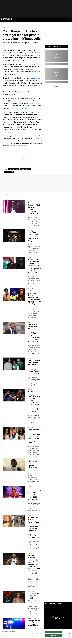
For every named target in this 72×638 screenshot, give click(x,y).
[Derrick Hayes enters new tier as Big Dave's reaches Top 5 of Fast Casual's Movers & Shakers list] (14, 263)
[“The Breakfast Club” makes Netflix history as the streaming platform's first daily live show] (14, 364)
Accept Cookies (53, 635)
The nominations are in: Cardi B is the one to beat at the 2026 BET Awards (34, 493)
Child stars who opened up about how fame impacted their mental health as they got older (34, 436)
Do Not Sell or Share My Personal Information (53, 632)
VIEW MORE (56, 86)
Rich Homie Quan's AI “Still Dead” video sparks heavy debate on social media (33, 208)
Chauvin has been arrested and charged (24, 136)
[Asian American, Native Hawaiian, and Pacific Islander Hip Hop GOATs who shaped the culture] (14, 294)
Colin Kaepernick (13, 169)
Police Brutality (25, 169)
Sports (29, 389)
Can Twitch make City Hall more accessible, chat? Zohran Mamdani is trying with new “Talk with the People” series (33, 333)
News (4, 27)
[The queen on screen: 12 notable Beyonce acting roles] (14, 597)
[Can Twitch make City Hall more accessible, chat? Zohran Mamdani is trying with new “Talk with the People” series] (14, 328)
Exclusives (30, 288)
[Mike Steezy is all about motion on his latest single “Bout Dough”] (14, 235)
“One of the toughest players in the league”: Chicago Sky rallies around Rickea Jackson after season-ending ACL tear (33, 565)
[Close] (69, 633)
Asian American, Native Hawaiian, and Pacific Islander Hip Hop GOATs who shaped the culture (34, 298)
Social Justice (9, 171)
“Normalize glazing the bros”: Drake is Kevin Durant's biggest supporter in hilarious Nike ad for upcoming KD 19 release (33, 401)
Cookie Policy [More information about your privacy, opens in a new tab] (20, 635)
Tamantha (7, 47)
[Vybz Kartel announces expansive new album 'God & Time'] (14, 464)
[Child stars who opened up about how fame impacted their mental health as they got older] (14, 433)
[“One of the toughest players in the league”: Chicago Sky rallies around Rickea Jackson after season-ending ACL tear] (14, 559)
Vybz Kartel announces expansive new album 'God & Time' (33, 465)
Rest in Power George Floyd (19, 108)
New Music (30, 201)
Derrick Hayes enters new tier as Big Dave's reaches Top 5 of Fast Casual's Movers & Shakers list (34, 265)
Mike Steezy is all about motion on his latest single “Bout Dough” (34, 236)
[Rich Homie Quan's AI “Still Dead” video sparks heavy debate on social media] (14, 206)
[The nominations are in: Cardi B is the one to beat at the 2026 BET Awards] (14, 492)
